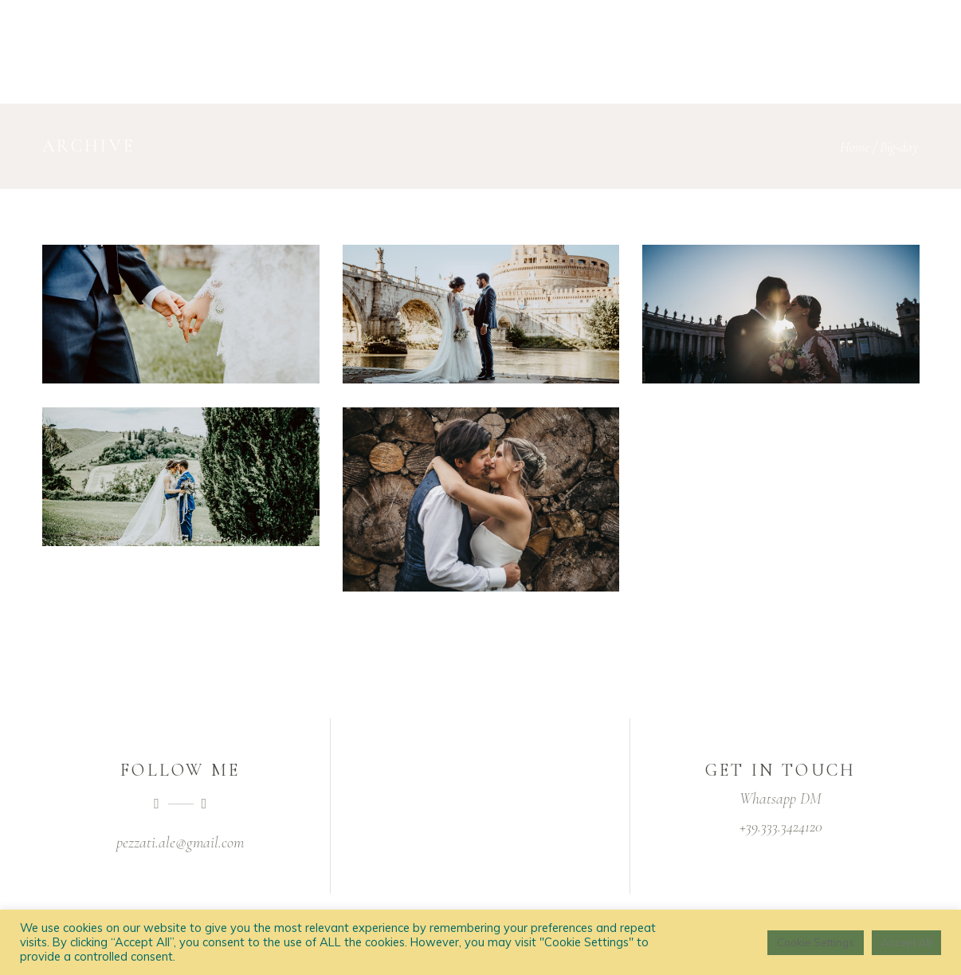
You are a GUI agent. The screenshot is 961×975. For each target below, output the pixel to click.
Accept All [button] (906, 942)
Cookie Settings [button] (815, 942)
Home (854, 146)
